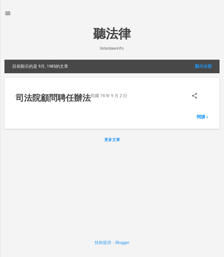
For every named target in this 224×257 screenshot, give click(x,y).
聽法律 (112, 33)
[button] (194, 96)
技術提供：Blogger (112, 242)
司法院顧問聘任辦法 (53, 98)
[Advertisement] (112, 189)
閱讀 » (202, 116)
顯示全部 (203, 66)
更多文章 (112, 139)
